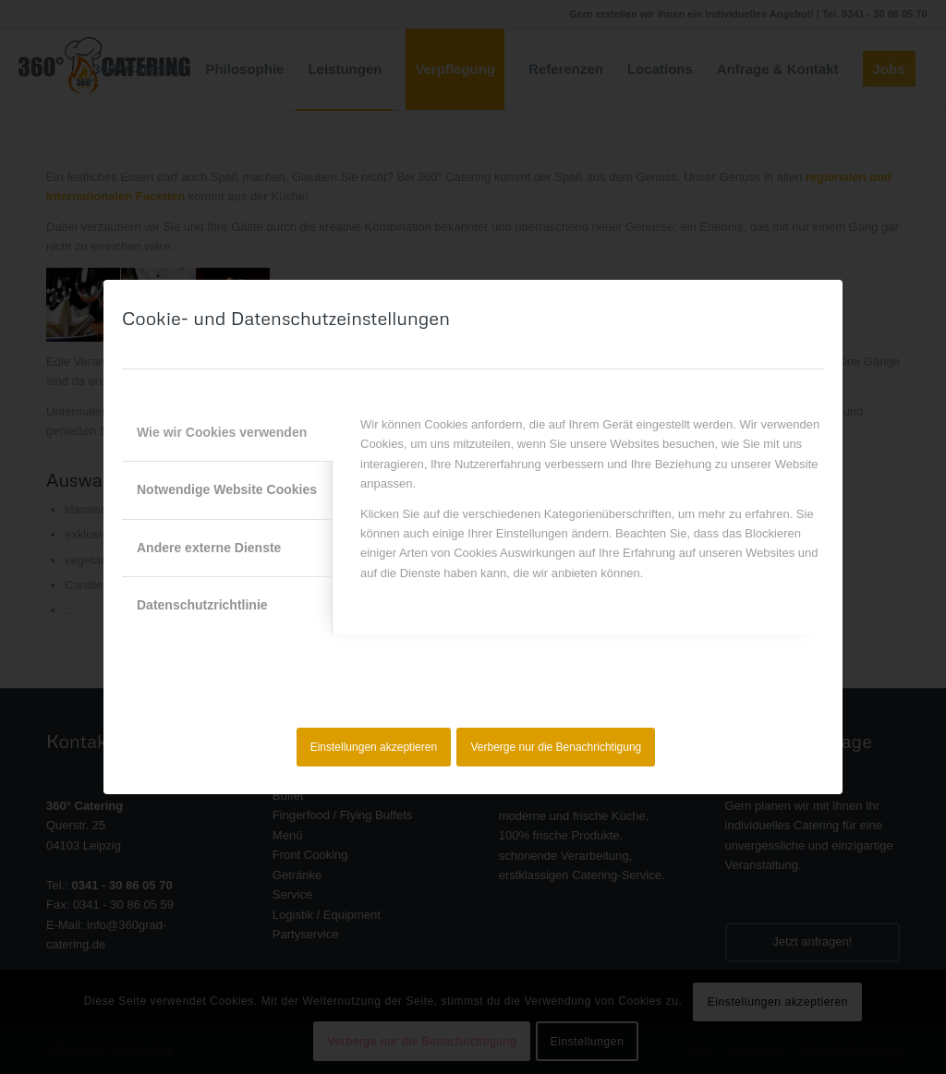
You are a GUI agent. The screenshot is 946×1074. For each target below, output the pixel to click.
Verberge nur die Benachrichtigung (556, 747)
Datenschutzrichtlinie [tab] (202, 604)
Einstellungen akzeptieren (373, 747)
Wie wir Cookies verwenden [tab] (222, 432)
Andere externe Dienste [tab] (209, 547)
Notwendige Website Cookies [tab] (227, 489)
